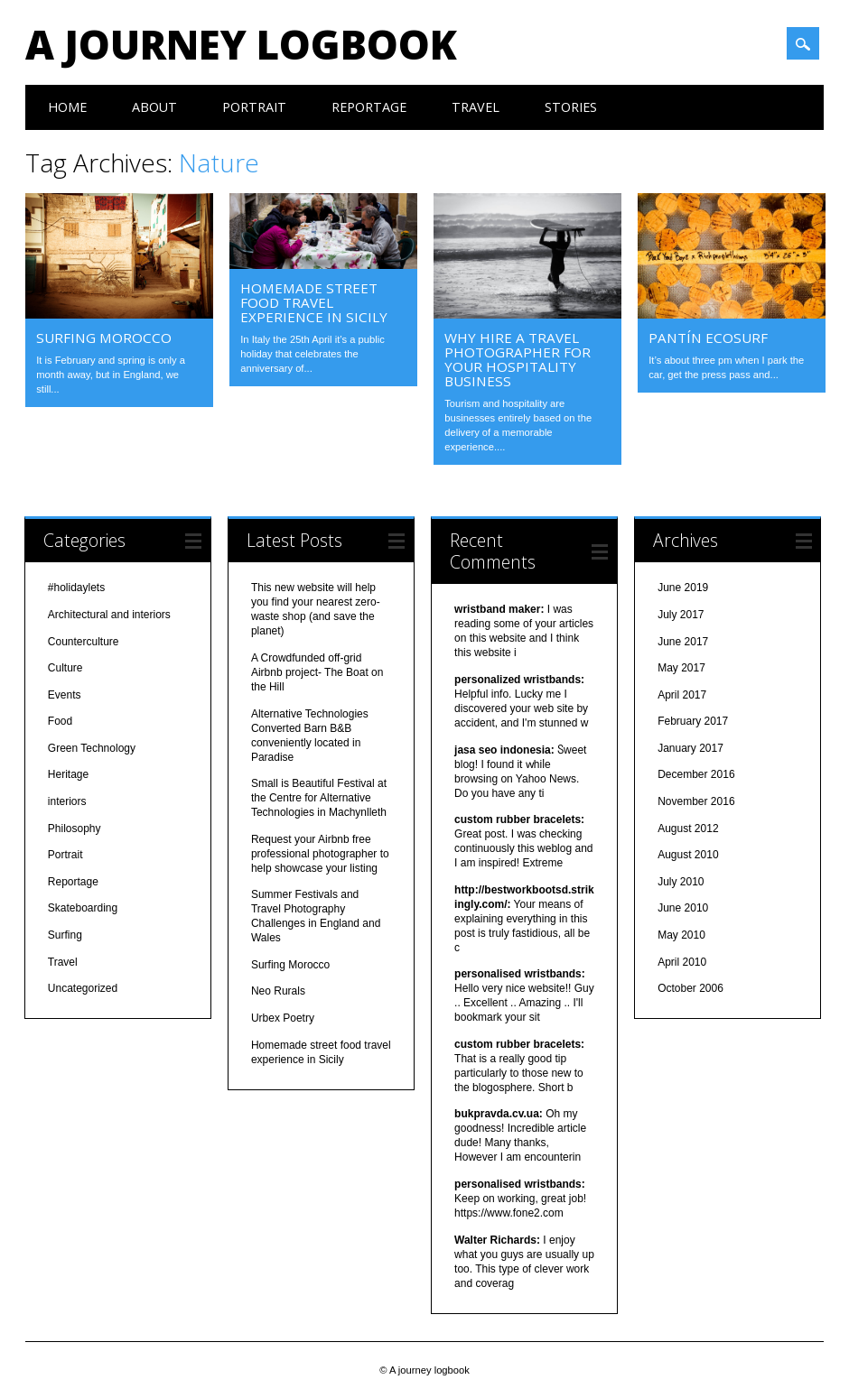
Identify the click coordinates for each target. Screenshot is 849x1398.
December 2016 (696, 774)
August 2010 (688, 854)
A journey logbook (241, 44)
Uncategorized (82, 988)
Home (67, 107)
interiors (67, 801)
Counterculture (83, 641)
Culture (65, 668)
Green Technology (91, 748)
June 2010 (683, 908)
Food (60, 721)
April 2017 (682, 695)
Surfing (65, 935)
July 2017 (681, 614)
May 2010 (681, 935)
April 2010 (682, 962)
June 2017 (683, 641)
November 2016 (696, 801)
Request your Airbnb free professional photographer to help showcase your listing (320, 854)
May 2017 (681, 668)
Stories (571, 107)
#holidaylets (76, 587)
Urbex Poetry (282, 1018)
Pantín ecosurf (707, 338)
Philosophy (74, 828)
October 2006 (690, 988)
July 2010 (681, 881)
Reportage (368, 107)
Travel (475, 107)
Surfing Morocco (104, 338)
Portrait (254, 107)
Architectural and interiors (109, 614)
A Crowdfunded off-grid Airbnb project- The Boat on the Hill (317, 672)
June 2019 (683, 587)
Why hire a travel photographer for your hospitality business (517, 359)
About (154, 107)
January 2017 (690, 748)
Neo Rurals (278, 991)
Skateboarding (82, 908)
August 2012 (688, 828)
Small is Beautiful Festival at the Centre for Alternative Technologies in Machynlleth (319, 798)
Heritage (68, 774)
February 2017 (693, 721)
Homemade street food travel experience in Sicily (313, 302)
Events (64, 695)
